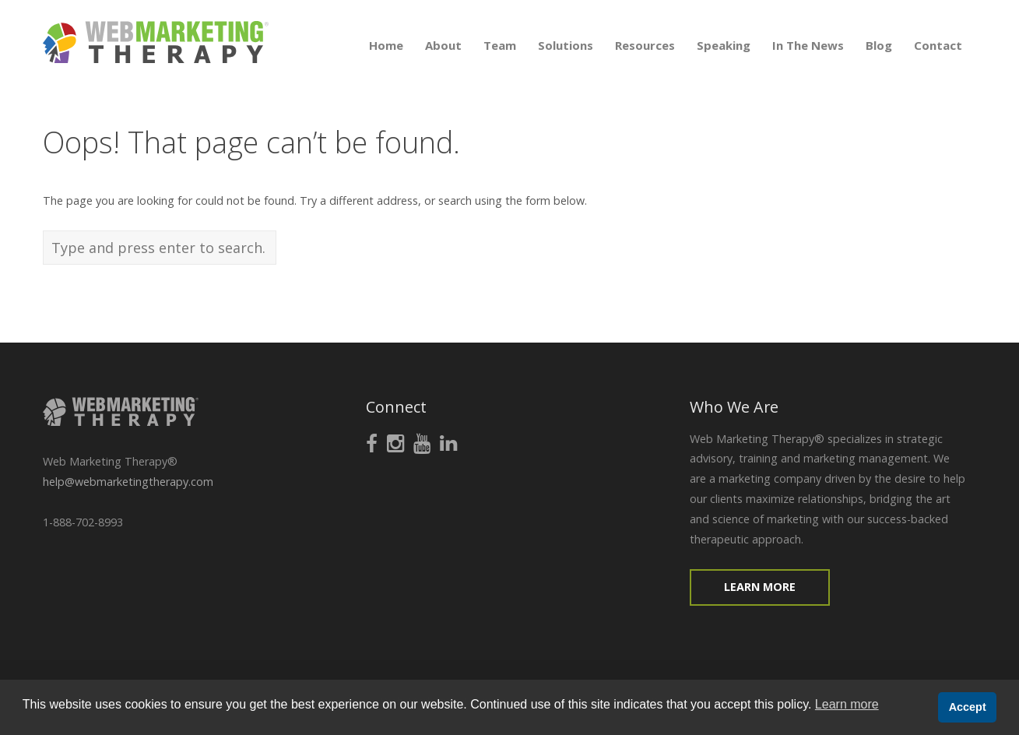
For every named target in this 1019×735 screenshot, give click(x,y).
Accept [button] (967, 707)
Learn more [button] (847, 704)
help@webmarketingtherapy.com (128, 481)
